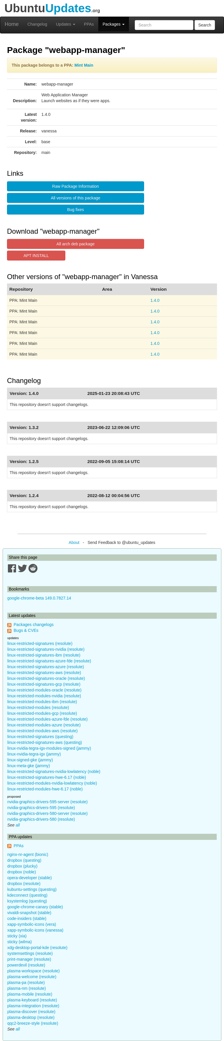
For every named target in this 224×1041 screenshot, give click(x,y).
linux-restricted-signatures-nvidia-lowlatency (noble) (53, 771)
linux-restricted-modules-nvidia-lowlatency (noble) (52, 783)
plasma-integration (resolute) (33, 1005)
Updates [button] (65, 24)
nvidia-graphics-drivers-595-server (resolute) (47, 801)
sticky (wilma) (19, 941)
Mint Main (83, 65)
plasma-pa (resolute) (26, 982)
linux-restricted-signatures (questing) (40, 736)
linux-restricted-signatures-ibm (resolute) (43, 655)
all (18, 825)
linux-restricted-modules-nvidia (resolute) (44, 696)
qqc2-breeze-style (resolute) (32, 1023)
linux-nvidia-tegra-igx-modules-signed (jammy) (49, 748)
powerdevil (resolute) (26, 965)
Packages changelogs (34, 624)
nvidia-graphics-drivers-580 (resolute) (41, 819)
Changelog (37, 24)
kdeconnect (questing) (27, 895)
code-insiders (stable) (26, 918)
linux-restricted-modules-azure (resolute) (43, 725)
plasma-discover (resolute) (31, 1011)
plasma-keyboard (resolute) (32, 1000)
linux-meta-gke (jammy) (28, 765)
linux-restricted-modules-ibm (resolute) (42, 701)
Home (12, 24)
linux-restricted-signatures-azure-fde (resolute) (49, 661)
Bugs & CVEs (26, 630)
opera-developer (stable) (29, 877)
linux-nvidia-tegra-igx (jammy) (34, 754)
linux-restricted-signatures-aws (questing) (44, 742)
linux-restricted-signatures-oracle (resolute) (46, 678)
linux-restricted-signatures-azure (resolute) (45, 666)
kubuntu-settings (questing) (32, 889)
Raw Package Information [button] (75, 186)
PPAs (89, 24)
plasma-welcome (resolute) (31, 976)
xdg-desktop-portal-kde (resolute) (37, 947)
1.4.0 (155, 300)
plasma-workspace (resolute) (33, 971)
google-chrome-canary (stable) (35, 907)
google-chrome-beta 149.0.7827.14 (39, 598)
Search (204, 25)
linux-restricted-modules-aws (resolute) (42, 730)
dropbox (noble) (21, 872)
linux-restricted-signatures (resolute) (39, 643)
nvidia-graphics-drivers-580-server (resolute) (47, 813)
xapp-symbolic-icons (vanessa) (35, 930)
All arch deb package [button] (76, 244)
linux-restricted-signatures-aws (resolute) (44, 672)
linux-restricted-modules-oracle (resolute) (44, 690)
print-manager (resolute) (29, 959)
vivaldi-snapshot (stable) (29, 912)
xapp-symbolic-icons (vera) (31, 924)
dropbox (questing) (24, 860)
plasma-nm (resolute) (26, 988)
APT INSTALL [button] (36, 255)
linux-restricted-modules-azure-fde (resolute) (47, 719)
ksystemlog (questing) (27, 901)
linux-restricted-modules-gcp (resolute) (42, 713)
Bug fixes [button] (75, 209)
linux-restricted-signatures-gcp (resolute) (43, 684)
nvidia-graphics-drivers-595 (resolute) (41, 807)
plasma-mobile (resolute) (29, 994)
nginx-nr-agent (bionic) (27, 854)
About (74, 542)
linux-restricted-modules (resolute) (38, 707)
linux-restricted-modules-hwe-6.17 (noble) (45, 789)
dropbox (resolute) (24, 883)
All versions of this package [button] (75, 198)
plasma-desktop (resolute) (31, 1017)
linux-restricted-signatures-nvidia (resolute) (46, 649)
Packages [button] (114, 24)
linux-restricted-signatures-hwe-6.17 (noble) (46, 777)
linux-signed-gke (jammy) (30, 760)
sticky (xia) (17, 936)
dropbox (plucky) (22, 866)
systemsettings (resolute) (30, 953)
